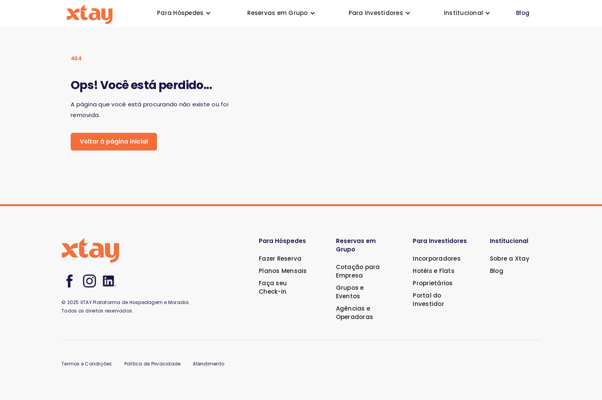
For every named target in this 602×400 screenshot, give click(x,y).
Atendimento (208, 363)
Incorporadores (437, 259)
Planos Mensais (283, 271)
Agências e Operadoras (355, 312)
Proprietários (433, 283)
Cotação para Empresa (358, 271)
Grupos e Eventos (350, 292)
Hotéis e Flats (434, 271)
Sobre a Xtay (509, 259)
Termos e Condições (86, 363)
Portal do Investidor (428, 299)
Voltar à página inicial (114, 141)
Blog (522, 13)
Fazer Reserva (280, 259)
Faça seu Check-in (273, 287)
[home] (89, 13)
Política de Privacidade (152, 363)
